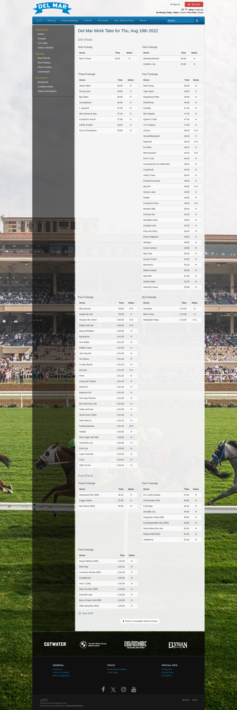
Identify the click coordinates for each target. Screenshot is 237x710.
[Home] (38, 20)
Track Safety (112, 672)
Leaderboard (44, 71)
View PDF (85, 613)
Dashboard (43, 82)
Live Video (42, 43)
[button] (197, 20)
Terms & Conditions (61, 672)
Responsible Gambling (116, 669)
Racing (51, 20)
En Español (166, 676)
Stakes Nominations (47, 91)
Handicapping (70, 20)
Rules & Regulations (61, 676)
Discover (103, 20)
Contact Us (57, 669)
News (143, 20)
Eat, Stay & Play (124, 20)
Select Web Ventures (75, 706)
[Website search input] (180, 20)
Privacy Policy (167, 672)
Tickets (88, 20)
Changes (42, 38)
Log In (194, 700)
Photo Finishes (45, 67)
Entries (41, 34)
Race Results (44, 58)
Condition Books (45, 86)
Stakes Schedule (46, 47)
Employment (167, 669)
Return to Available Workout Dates (140, 621)
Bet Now (186, 700)
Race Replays (44, 62)
